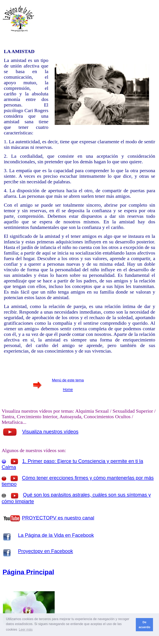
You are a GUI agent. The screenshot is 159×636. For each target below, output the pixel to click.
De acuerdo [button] (144, 625)
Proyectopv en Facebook (45, 551)
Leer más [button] (26, 629)
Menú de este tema (68, 380)
